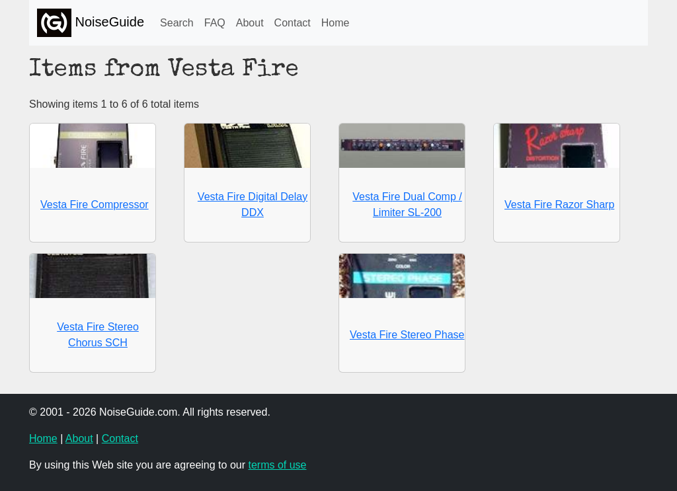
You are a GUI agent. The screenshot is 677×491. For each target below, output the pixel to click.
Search (177, 22)
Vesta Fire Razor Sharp (559, 204)
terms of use (277, 465)
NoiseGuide (90, 23)
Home (335, 22)
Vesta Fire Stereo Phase (407, 334)
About (250, 22)
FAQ (214, 22)
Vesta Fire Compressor (94, 204)
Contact (292, 22)
